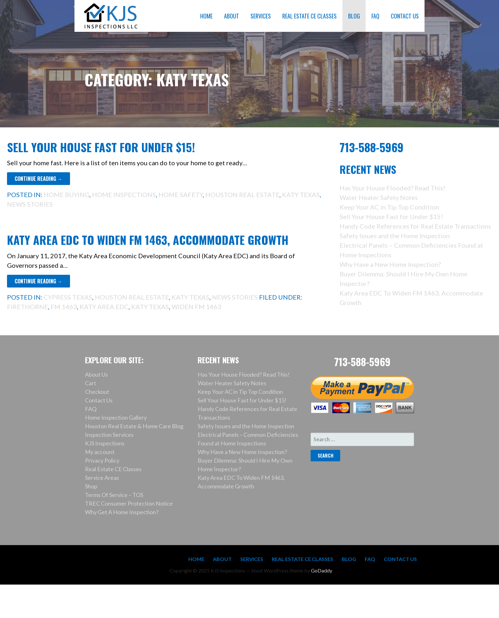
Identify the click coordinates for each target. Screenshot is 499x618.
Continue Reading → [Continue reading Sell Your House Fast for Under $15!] (38, 178)
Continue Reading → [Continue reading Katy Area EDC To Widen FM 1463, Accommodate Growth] (38, 281)
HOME (206, 16)
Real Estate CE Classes (113, 468)
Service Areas (102, 477)
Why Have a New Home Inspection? (390, 264)
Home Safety (180, 194)
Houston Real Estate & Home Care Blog (134, 426)
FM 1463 (64, 306)
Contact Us (99, 400)
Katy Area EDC (104, 306)
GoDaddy (321, 570)
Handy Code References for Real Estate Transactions (415, 226)
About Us (96, 374)
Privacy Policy (102, 460)
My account (100, 451)
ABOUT (231, 16)
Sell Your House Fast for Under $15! (101, 147)
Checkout (97, 391)
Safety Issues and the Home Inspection (395, 235)
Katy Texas (301, 194)
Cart (90, 383)
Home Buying (66, 194)
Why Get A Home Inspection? (121, 511)
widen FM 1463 (196, 306)
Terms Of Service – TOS (114, 494)
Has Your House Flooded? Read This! (392, 188)
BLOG (354, 16)
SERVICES (260, 16)
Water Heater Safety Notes (379, 197)
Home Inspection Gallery (116, 417)
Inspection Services (109, 434)
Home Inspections (124, 194)
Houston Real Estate (242, 194)
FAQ (375, 16)
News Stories (30, 204)
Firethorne (27, 306)
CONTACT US (405, 16)
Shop (91, 486)
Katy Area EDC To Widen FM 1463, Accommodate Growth (147, 239)
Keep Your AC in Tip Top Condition (389, 207)
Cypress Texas (68, 297)
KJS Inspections (104, 443)
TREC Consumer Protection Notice (129, 503)
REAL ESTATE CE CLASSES (309, 16)
